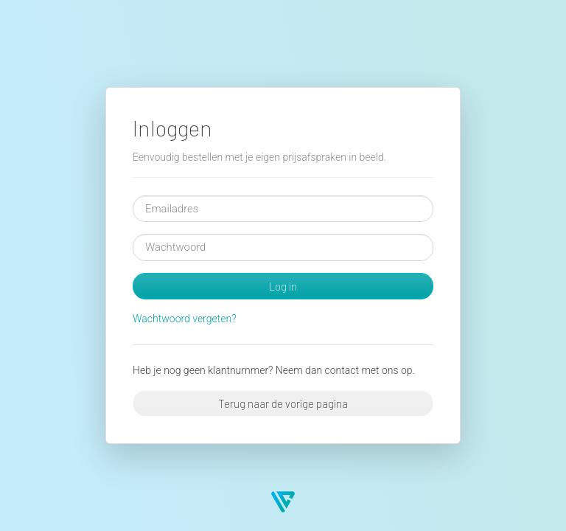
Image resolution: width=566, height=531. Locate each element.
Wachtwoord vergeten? (185, 318)
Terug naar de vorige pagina (283, 403)
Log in (283, 286)
